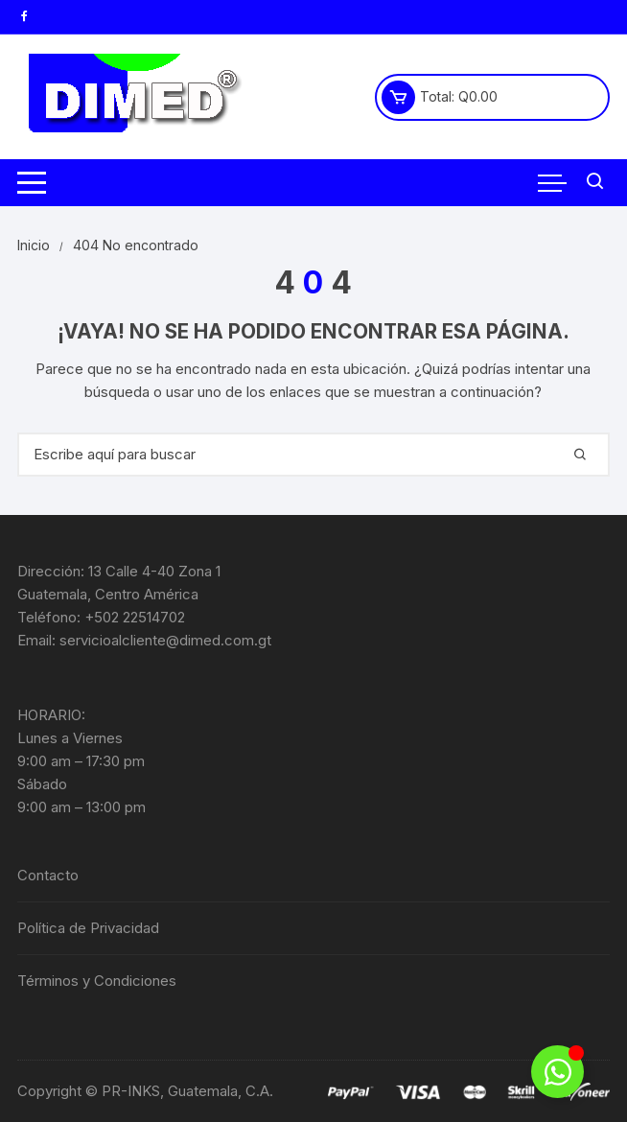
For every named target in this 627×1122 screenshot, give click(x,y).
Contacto (48, 875)
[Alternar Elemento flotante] (557, 1071)
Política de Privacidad (88, 928)
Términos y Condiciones (96, 980)
